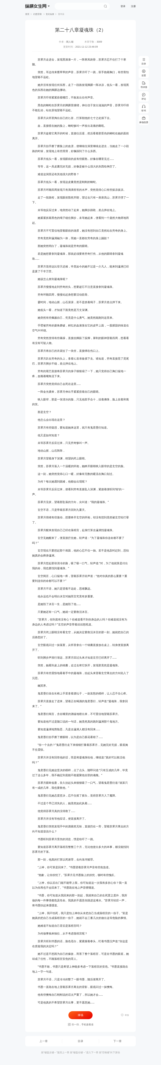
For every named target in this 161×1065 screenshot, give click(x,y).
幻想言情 (37, 14)
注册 (133, 6)
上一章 (43, 1041)
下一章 (117, 1041)
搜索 (105, 6)
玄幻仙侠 (50, 14)
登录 (123, 6)
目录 (80, 1041)
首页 (27, 14)
